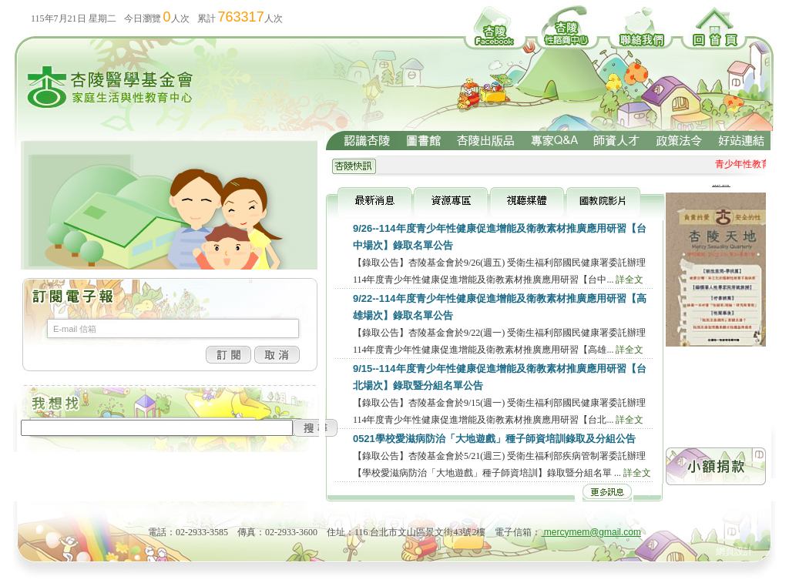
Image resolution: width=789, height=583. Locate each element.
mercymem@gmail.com (592, 532)
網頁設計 (734, 551)
